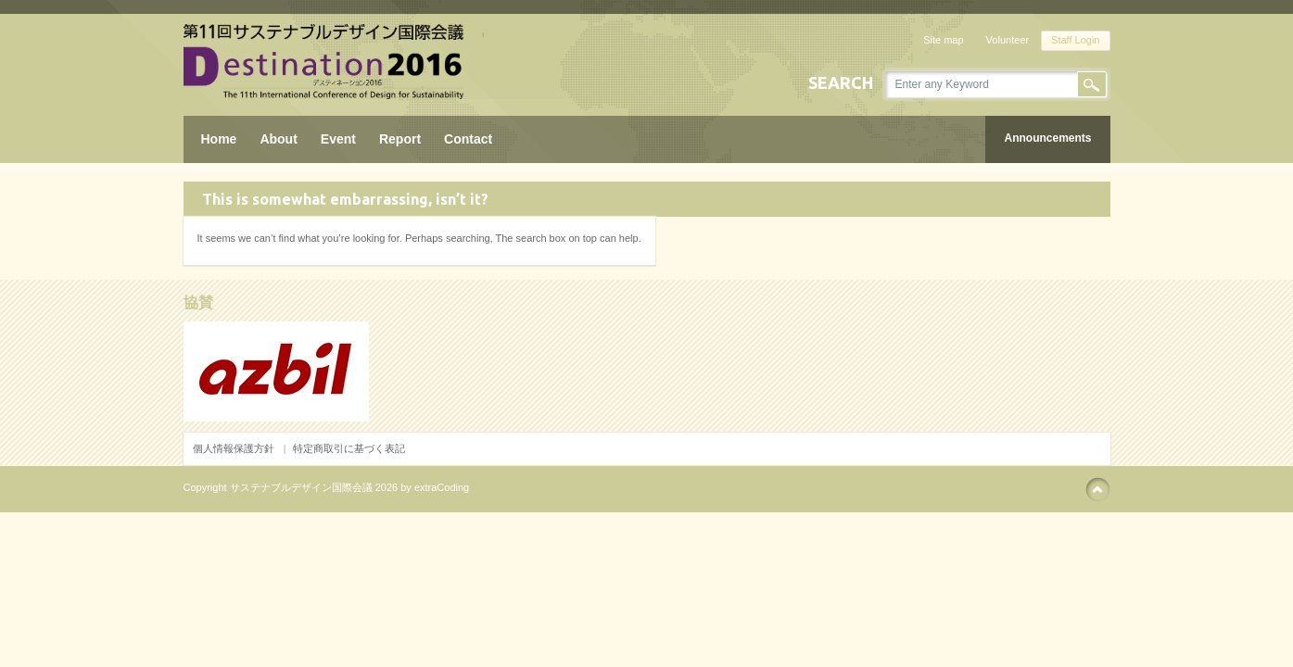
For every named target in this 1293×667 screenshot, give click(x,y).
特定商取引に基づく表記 (349, 448)
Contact (468, 139)
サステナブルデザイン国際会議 (301, 487)
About (278, 139)
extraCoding (441, 487)
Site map (943, 39)
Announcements (1047, 138)
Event (338, 139)
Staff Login (1075, 39)
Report (400, 139)
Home (219, 139)
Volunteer (1007, 39)
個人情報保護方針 (233, 448)
